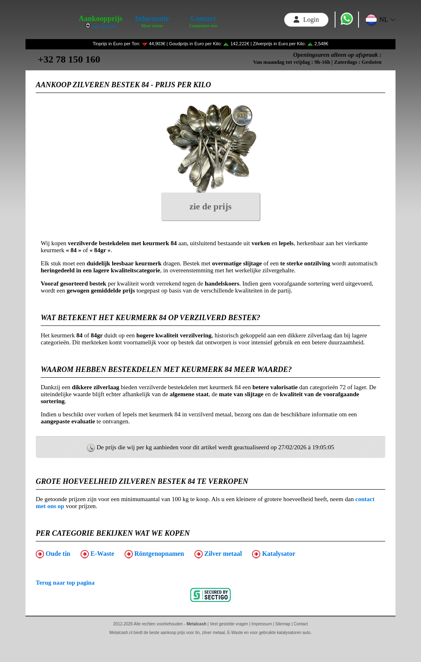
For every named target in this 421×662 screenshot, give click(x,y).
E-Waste (97, 554)
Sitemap (282, 624)
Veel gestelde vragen (229, 624)
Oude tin (53, 554)
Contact (301, 624)
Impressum (262, 624)
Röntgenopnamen (154, 554)
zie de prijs (211, 206)
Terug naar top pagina (65, 582)
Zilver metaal (218, 554)
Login (306, 19)
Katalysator (273, 554)
